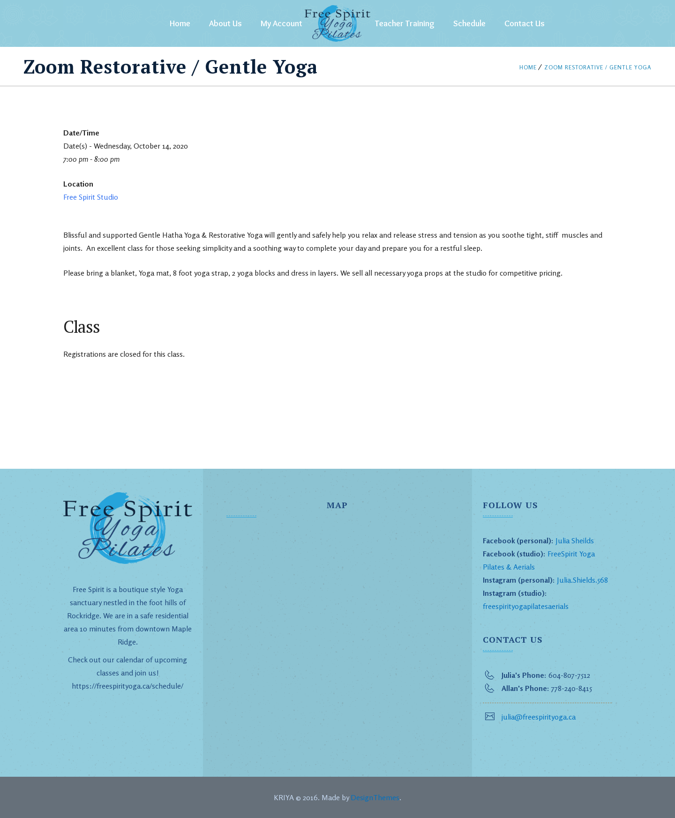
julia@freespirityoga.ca (539, 716)
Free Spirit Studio (90, 197)
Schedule (469, 23)
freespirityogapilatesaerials (526, 606)
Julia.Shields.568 (582, 580)
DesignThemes (375, 797)
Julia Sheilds (574, 540)
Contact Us (524, 23)
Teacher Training (405, 23)
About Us (225, 23)
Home (180, 23)
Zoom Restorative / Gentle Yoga (598, 67)
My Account (281, 23)
